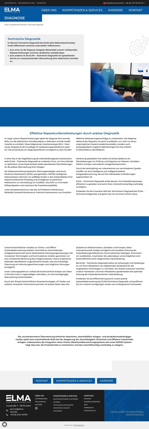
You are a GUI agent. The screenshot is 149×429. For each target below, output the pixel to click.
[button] (4, 424)
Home (6, 24)
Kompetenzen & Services (82, 10)
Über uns (49, 10)
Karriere (115, 10)
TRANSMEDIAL (79, 425)
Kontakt (135, 10)
